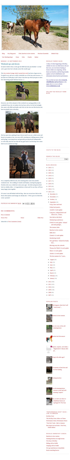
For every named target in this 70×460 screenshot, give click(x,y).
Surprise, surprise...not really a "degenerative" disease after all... (60, 349)
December (53, 194)
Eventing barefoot (56, 378)
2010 (49, 287)
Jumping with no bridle (52, 445)
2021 (49, 170)
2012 (49, 281)
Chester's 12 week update (56, 235)
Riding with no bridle (52, 443)
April (51, 270)
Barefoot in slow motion (56, 230)
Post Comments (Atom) (14, 221)
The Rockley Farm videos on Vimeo (56, 418)
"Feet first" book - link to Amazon (55, 423)
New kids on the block (56, 217)
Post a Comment (5, 214)
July (51, 262)
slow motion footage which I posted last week (15, 73)
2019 (49, 175)
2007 (49, 295)
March (52, 273)
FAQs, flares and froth (56, 204)
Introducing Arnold (55, 238)
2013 (49, 191)
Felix (23, 57)
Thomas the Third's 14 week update (59, 248)
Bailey (36, 57)
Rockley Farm (35, 8)
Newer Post (4, 217)
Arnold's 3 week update (56, 210)
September (53, 202)
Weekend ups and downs (56, 220)
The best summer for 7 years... (58, 256)
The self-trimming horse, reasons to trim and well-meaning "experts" (59, 390)
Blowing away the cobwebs (57, 245)
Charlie (30, 57)
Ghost (17, 57)
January (52, 278)
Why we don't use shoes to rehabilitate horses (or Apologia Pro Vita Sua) (59, 400)
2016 (49, 183)
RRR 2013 (52, 232)
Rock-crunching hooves (52, 450)
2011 (49, 284)
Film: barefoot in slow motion (27, 53)
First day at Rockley (51, 441)
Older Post (40, 217)
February (52, 275)
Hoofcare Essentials (43, 53)
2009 (49, 289)
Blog (3, 53)
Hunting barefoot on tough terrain (55, 438)
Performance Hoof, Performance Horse (56, 420)
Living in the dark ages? (58, 357)
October (52, 199)
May (51, 267)
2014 (49, 189)
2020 (49, 173)
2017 (49, 181)
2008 (49, 292)
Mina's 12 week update (56, 251)
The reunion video (54, 227)
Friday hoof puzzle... (55, 207)
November (53, 197)
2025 (49, 167)
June (51, 265)
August (52, 259)
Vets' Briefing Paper (7, 57)
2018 (49, 178)
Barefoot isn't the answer (58, 336)
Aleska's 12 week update (56, 253)
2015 (49, 186)
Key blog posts (12, 53)
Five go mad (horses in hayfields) (55, 448)
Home (22, 217)
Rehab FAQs (54, 53)
